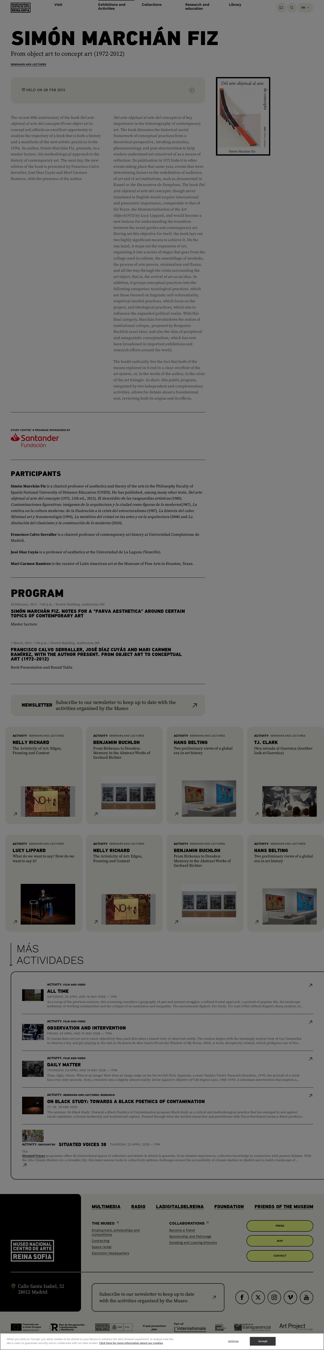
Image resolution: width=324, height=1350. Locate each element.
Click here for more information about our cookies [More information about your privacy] (131, 1343)
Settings (233, 1341)
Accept (262, 1341)
